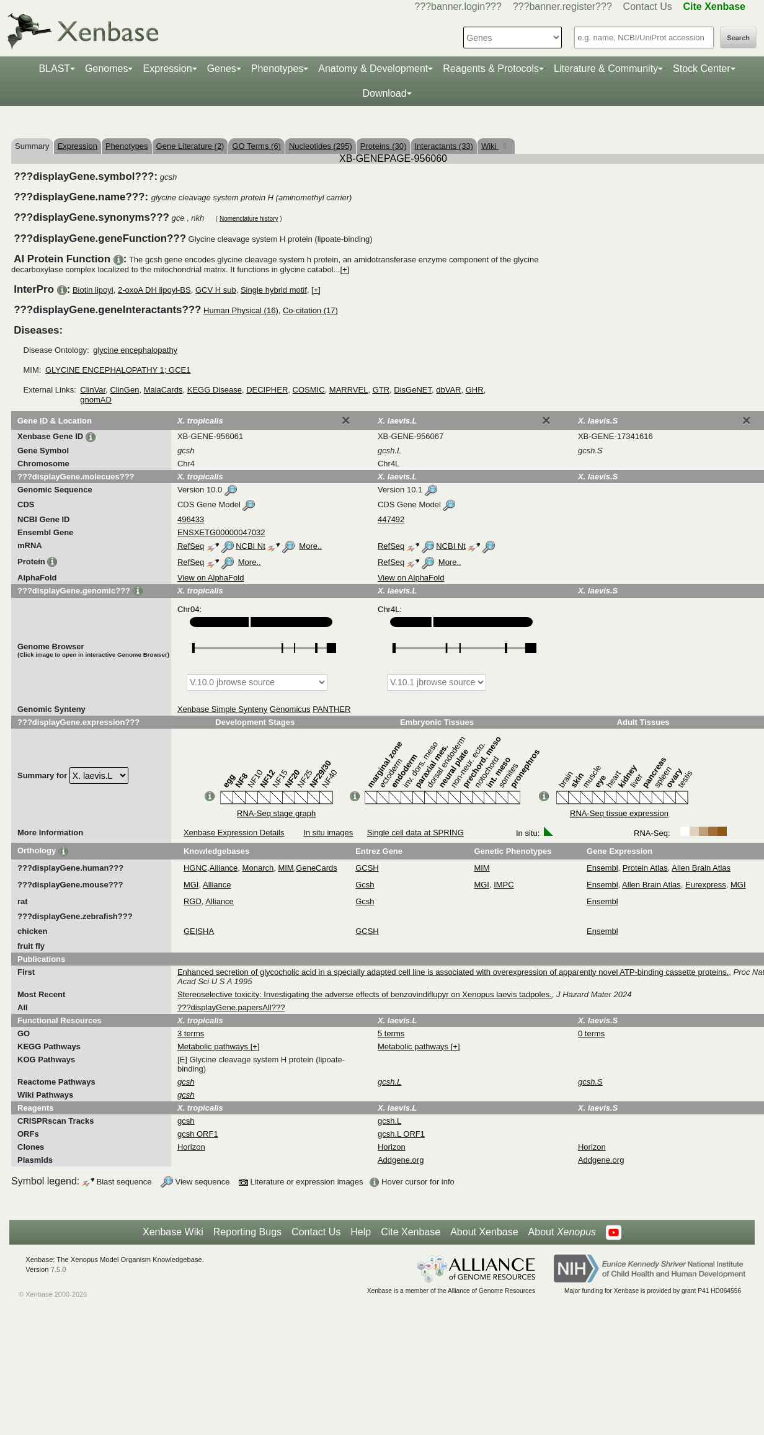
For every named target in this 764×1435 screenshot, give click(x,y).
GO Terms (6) (256, 146)
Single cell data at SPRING (415, 832)
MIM (285, 868)
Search (738, 38)
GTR (381, 389)
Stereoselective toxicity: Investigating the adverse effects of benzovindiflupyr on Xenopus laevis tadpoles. (364, 994)
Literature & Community (606, 68)
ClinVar (92, 389)
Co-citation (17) (310, 310)
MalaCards (163, 389)
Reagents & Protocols (491, 68)
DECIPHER (267, 389)
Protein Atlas (645, 868)
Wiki (490, 146)
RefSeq (190, 546)
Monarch (258, 868)
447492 (391, 519)
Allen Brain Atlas (701, 868)
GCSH (367, 868)
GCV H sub (215, 290)
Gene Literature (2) (190, 146)
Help (360, 1232)
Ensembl (602, 868)
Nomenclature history (249, 218)
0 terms (591, 1033)
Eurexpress (705, 884)
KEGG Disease (214, 389)
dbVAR (448, 389)
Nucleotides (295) (320, 146)
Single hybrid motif (274, 290)
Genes (221, 68)
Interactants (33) (443, 146)
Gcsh (364, 884)
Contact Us (647, 6)
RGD (193, 901)
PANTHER (331, 709)
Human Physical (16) (240, 310)
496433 (190, 519)
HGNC (195, 868)
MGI (191, 884)
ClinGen (124, 389)
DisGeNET (413, 389)
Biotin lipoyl (93, 290)
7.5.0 (58, 1269)
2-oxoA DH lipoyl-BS (154, 290)
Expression (167, 68)
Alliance (224, 868)
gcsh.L (389, 1121)
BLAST (54, 68)
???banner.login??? (458, 6)
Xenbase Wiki (173, 1232)
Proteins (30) (383, 146)
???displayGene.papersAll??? (231, 1007)
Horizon (191, 1147)
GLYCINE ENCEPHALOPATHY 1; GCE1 (118, 370)
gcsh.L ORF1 (401, 1134)
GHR (475, 389)
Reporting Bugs (247, 1232)
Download (384, 93)
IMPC (504, 884)
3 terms (190, 1033)
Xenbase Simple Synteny (222, 709)
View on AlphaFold (210, 577)
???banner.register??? (562, 6)
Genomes (106, 68)
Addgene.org (401, 1160)
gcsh (185, 1121)
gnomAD (96, 399)
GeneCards (316, 868)
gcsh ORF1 (197, 1134)
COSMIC (309, 389)
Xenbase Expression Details (234, 832)
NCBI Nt (250, 546)
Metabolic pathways (214, 1046)
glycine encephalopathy (135, 350)
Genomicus (290, 709)
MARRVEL (348, 389)
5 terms (391, 1033)
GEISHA (199, 931)
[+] (344, 269)
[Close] (346, 420)
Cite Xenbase (410, 1232)
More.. (310, 546)
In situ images (328, 832)
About (562, 1232)
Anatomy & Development (373, 68)
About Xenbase (484, 1232)
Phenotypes (277, 68)
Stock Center (701, 68)
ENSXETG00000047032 (221, 532)
